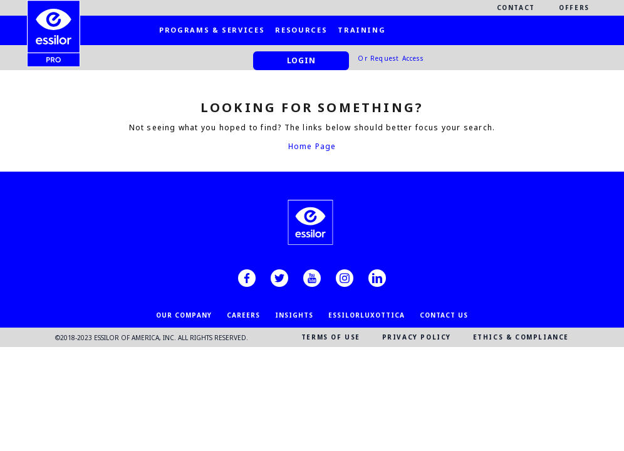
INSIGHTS (294, 315)
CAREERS (243, 315)
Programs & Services (211, 29)
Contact (516, 7)
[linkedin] (377, 278)
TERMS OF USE (330, 337)
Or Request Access (390, 58)
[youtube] (312, 278)
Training (361, 29)
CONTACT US (444, 315)
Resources (301, 29)
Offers (574, 7)
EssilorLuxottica (366, 315)
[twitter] (279, 278)
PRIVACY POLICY (416, 337)
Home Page (312, 146)
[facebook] (247, 278)
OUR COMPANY (184, 315)
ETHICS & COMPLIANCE (521, 337)
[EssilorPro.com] (53, 22)
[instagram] (344, 278)
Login (301, 60)
